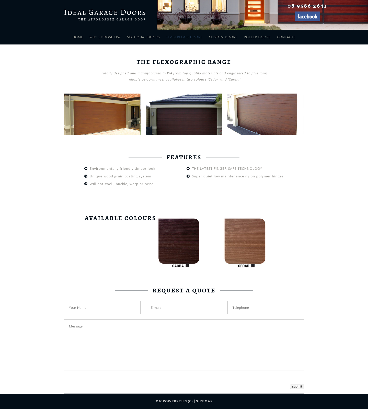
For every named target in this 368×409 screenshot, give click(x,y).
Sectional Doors (143, 37)
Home (78, 37)
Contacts (286, 37)
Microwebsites (171, 401)
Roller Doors (257, 37)
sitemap (204, 401)
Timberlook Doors (184, 37)
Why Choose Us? (105, 37)
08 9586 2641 (307, 6)
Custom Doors (223, 37)
